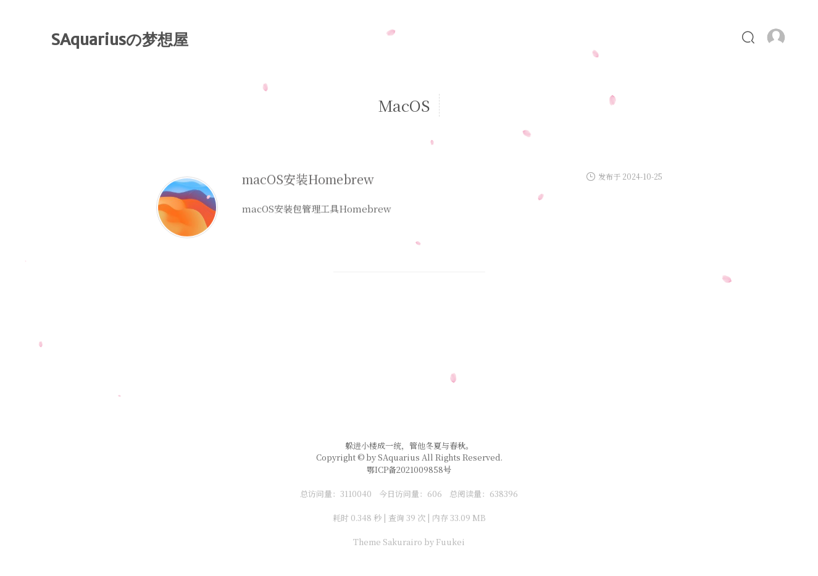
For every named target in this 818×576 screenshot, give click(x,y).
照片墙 (615, 37)
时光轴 (437, 37)
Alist (560, 37)
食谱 (669, 37)
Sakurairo (402, 542)
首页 (333, 37)
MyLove (500, 37)
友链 (717, 37)
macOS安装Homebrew (308, 191)
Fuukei (450, 542)
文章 (383, 37)
